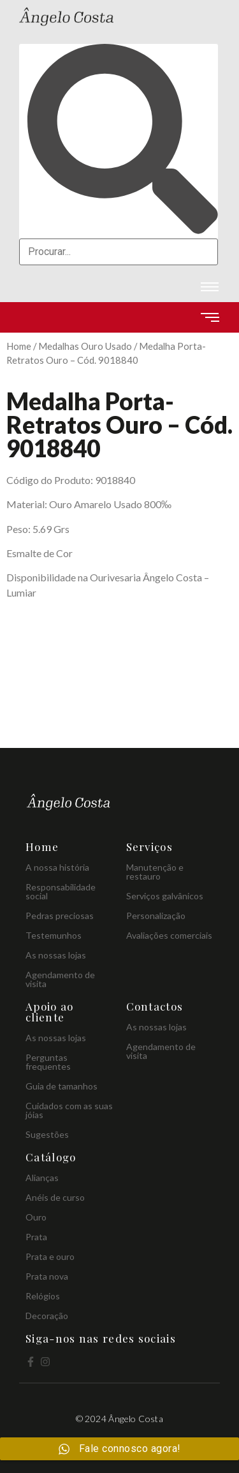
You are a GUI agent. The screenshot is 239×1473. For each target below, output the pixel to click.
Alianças (42, 1177)
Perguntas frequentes (48, 1062)
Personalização (155, 915)
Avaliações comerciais (169, 935)
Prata (36, 1236)
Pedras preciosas (59, 915)
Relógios (42, 1295)
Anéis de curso (55, 1197)
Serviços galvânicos (164, 895)
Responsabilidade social (60, 891)
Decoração (46, 1315)
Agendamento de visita (60, 979)
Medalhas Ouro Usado (85, 346)
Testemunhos (53, 935)
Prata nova (46, 1276)
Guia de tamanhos (61, 1086)
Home (18, 346)
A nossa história (57, 867)
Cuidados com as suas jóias (69, 1110)
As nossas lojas (55, 955)
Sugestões (47, 1134)
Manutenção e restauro (155, 872)
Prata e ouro (50, 1256)
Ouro (36, 1217)
